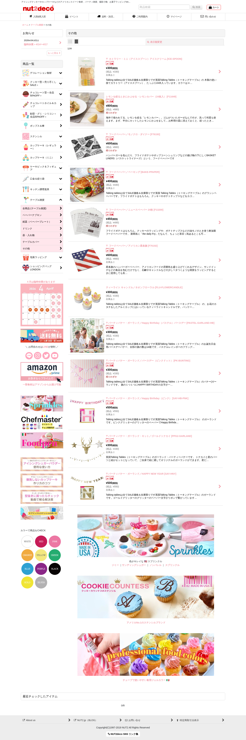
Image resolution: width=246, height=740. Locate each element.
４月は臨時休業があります (41, 281)
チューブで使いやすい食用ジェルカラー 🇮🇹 (146, 680)
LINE (45, 346)
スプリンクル (172, 565)
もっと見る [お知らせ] (54, 53)
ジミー (115, 565)
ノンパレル (155, 565)
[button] (106, 17)
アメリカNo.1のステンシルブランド (146, 622)
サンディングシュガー (134, 565)
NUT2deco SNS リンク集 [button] (123, 734)
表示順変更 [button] (154, 42)
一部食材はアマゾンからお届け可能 (42, 384)
